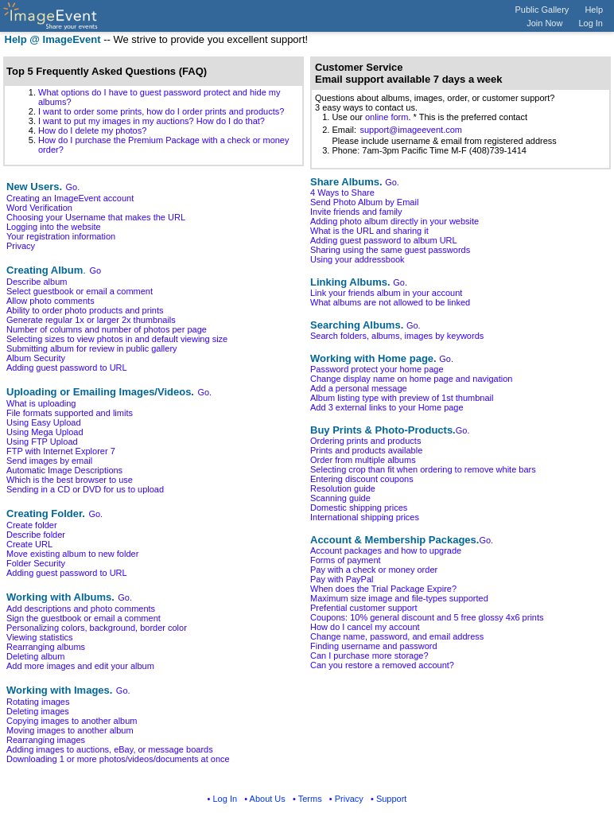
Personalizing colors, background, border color (96, 627)
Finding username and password (373, 646)
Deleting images (37, 711)
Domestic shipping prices (358, 507)
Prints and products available (366, 450)
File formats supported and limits (69, 413)
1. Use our (340, 117)
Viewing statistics (39, 637)
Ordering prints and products (365, 440)
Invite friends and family (356, 211)
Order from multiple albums (363, 460)
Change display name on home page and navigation (411, 378)
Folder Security (35, 563)
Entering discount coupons (362, 479)
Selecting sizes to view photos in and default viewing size (116, 339)
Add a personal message (358, 388)
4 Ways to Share (342, 192)
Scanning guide (340, 498)
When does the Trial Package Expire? (383, 588)
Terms (310, 798)
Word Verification (39, 207)
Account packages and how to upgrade (385, 550)
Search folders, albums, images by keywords (397, 335)
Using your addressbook (357, 259)
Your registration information (60, 236)
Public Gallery (542, 9)
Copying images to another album (71, 720)
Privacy (20, 246)
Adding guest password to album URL (383, 240)
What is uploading (41, 403)
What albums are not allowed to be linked (390, 302)
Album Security (35, 358)
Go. (73, 187)
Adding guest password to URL (66, 367)
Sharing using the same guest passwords (390, 250)
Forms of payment (345, 560)
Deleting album (35, 656)
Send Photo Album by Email (364, 202)
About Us (268, 798)
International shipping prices (364, 517)
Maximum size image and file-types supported (399, 598)
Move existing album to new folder (72, 553)
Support (391, 798)
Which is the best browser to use (69, 479)
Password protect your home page (377, 369)
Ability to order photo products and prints (85, 310)
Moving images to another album (70, 730)
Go (95, 270)
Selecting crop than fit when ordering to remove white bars (423, 469)
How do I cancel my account (365, 627)
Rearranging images (45, 740)
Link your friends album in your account (386, 293)
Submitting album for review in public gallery (91, 348)
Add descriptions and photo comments (80, 608)
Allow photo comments (50, 300)
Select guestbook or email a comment (79, 291)
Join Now (544, 23)
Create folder (31, 525)
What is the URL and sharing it (369, 230)
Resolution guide (342, 488)
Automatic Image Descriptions (64, 470)
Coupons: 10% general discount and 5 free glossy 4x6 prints (427, 617)
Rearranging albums (45, 647)
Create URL (29, 544)
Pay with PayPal (341, 579)
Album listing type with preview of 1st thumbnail (402, 398)
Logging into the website (53, 226)
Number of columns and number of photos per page (106, 329)
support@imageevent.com (410, 129)
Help (594, 9)
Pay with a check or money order (373, 569)
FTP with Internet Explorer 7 (60, 451)
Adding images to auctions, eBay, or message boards (109, 749)
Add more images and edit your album (80, 666)
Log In (590, 23)
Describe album (36, 281)
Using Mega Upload (45, 432)
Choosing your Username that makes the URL (95, 217)
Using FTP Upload (42, 441)
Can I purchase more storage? (369, 655)
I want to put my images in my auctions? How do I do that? (151, 121)
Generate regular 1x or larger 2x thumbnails (91, 320)
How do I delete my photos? (92, 130)
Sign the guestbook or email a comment (83, 618)
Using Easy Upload (43, 422)
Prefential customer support (364, 608)
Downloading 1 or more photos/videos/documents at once (118, 759)
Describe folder (35, 534)
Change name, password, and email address (397, 636)
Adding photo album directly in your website (394, 221)
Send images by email (49, 460)
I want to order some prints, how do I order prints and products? (161, 111)
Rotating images (38, 701)
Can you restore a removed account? (382, 665)
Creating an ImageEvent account (70, 198)
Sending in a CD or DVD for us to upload (85, 489)
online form (386, 117)
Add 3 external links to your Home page (387, 407)
